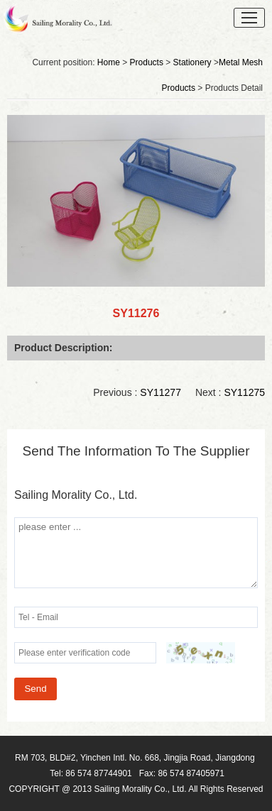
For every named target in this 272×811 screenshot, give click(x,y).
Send (35, 688)
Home (108, 62)
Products (146, 62)
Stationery (192, 62)
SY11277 (160, 392)
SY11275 (244, 392)
